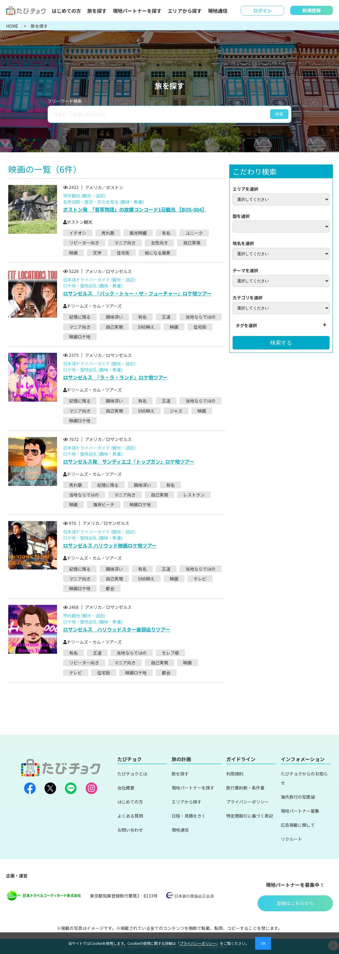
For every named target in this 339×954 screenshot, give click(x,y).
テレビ (200, 579)
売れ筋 (108, 233)
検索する (281, 343)
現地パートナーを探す (137, 10)
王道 (166, 317)
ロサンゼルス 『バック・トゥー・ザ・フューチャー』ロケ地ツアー (137, 293)
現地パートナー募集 (300, 811)
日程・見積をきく (189, 816)
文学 (97, 253)
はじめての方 (66, 10)
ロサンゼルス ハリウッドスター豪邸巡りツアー (116, 629)
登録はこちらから (295, 903)
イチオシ (77, 233)
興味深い (114, 317)
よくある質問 (130, 816)
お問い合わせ (130, 830)
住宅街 (123, 253)
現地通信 (217, 10)
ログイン (262, 10)
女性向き (159, 243)
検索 (279, 114)
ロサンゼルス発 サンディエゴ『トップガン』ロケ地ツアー (128, 461)
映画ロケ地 (80, 337)
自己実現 (191, 243)
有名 (166, 233)
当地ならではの (201, 317)
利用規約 (234, 774)
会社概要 (125, 788)
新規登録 (311, 10)
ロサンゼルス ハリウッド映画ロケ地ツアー (110, 545)
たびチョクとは (132, 774)
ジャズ (176, 411)
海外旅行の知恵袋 (298, 797)
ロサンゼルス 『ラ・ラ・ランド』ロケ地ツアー (115, 377)
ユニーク (194, 233)
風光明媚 (138, 233)
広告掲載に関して (298, 825)
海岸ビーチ (103, 504)
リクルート (291, 839)
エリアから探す (185, 10)
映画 (73, 253)
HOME (12, 26)
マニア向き (125, 243)
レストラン (194, 495)
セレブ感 (170, 653)
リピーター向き (84, 243)
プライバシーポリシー (247, 802)
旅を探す (97, 10)
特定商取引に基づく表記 (249, 816)
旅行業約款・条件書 (245, 788)
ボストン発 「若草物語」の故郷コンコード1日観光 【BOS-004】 (135, 209)
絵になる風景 (157, 253)
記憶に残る (80, 317)
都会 (110, 588)
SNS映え (146, 327)
